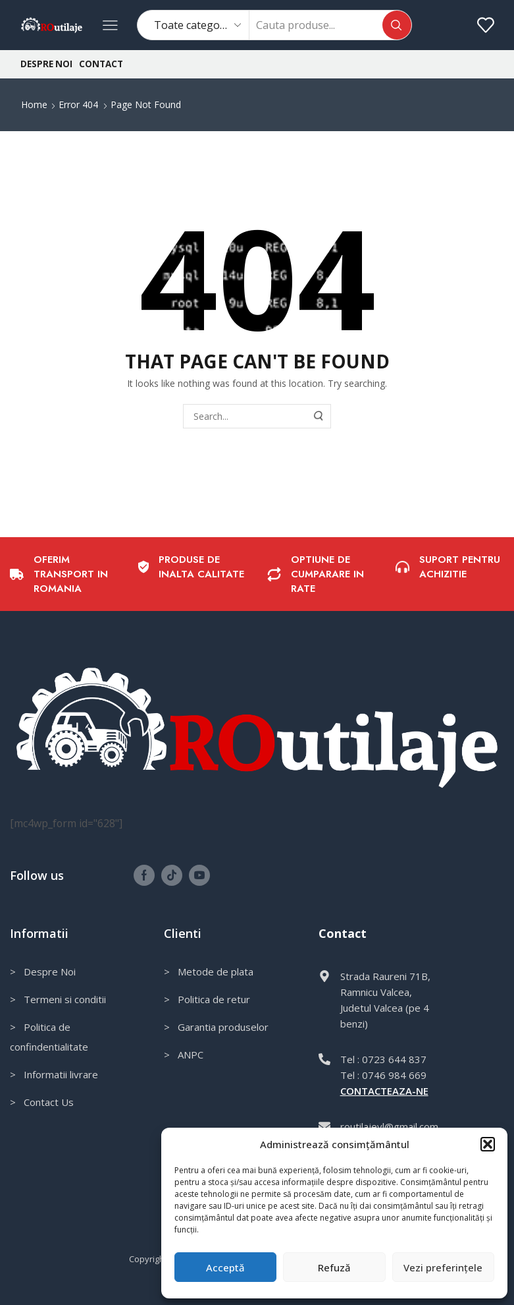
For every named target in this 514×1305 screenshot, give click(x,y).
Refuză (334, 1267)
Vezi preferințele (442, 1267)
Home (34, 104)
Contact (101, 64)
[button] (487, 1144)
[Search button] (396, 25)
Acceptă (225, 1267)
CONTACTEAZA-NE (384, 1090)
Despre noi (46, 64)
